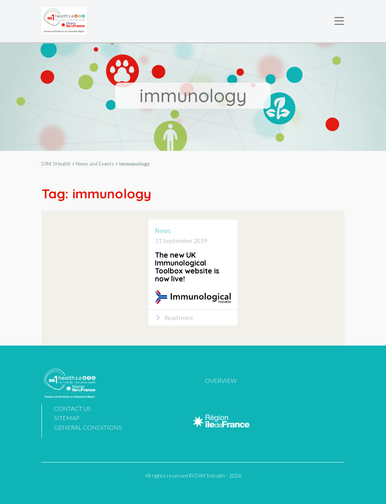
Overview (221, 380)
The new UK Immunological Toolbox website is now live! (187, 268)
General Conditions (88, 427)
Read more (178, 318)
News (163, 232)
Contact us (72, 408)
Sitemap (67, 417)
